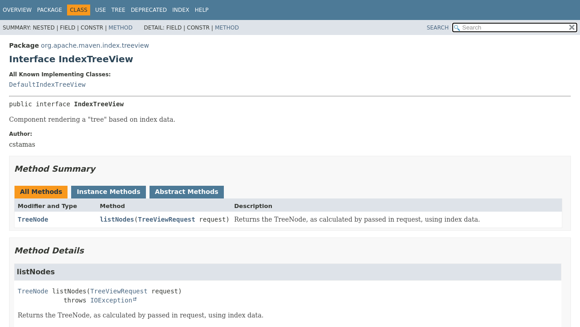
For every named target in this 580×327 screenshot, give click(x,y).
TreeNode (33, 219)
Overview (17, 10)
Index (180, 10)
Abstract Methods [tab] (186, 191)
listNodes (117, 219)
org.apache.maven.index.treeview (95, 45)
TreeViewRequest (166, 219)
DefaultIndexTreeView (47, 84)
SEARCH (438, 28)
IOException (111, 300)
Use (100, 10)
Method (121, 28)
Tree (118, 10)
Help (202, 10)
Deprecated (149, 10)
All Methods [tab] (41, 191)
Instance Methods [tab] (108, 191)
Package (49, 10)
